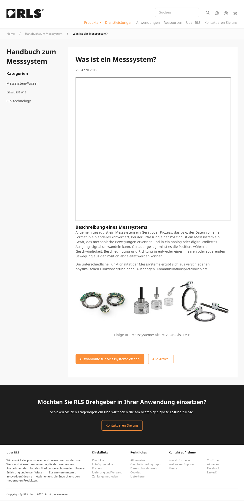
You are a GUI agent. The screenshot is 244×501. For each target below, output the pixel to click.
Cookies (135, 473)
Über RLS (193, 22)
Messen (174, 469)
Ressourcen (173, 22)
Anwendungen (148, 22)
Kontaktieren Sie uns (221, 22)
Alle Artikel (160, 360)
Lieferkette (137, 477)
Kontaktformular (179, 461)
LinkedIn (212, 473)
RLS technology (18, 102)
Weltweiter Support (181, 465)
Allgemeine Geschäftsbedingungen (145, 463)
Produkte (91, 22)
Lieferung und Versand (107, 473)
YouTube (213, 461)
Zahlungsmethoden (105, 477)
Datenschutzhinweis (143, 469)
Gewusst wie (16, 93)
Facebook (213, 469)
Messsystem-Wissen (22, 84)
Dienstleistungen (118, 22)
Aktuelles (213, 465)
